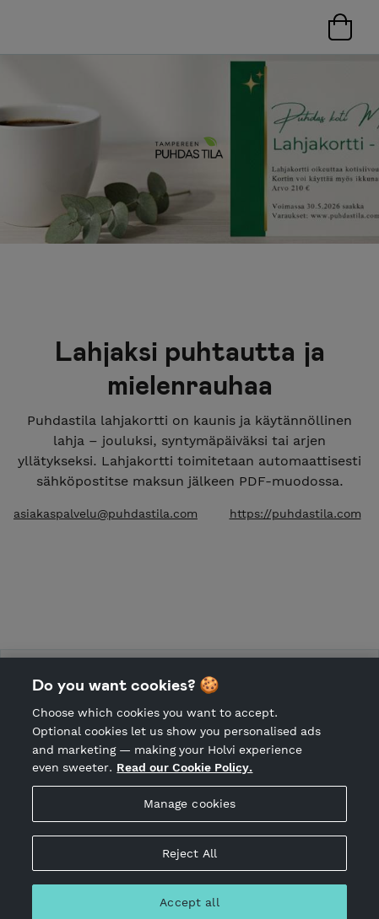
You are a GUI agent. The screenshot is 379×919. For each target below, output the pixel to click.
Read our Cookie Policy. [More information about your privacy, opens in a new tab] (184, 774)
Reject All (189, 859)
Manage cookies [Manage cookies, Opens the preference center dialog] (189, 810)
